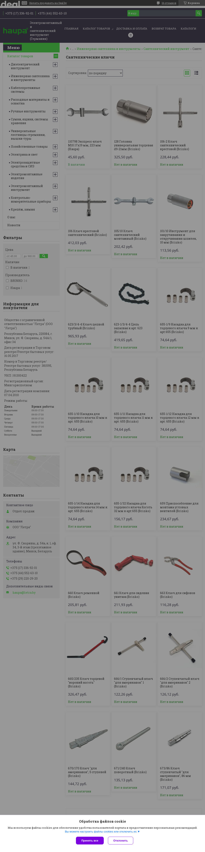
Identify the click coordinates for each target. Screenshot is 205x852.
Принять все (89, 840)
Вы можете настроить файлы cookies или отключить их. (101, 831)
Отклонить (120, 840)
